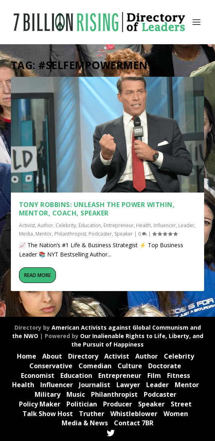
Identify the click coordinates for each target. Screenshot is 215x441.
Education (90, 225)
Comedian (95, 365)
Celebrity (66, 225)
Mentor (43, 233)
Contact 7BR (133, 422)
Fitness (178, 375)
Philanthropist (70, 233)
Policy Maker (39, 404)
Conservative (50, 365)
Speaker (123, 233)
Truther (91, 413)
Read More (37, 275)
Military (47, 394)
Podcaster (100, 233)
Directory (83, 356)
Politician (81, 404)
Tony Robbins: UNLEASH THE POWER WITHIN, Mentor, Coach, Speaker (97, 208)
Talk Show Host (48, 413)
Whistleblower (133, 413)
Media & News (85, 422)
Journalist (94, 384)
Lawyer (128, 384)
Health (143, 225)
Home (26, 356)
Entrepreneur (118, 225)
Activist (27, 225)
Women (175, 413)
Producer (117, 404)
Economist (37, 375)
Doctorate (164, 365)
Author (45, 225)
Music (75, 394)
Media (26, 233)
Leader (186, 225)
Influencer (164, 225)
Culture (130, 365)
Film (154, 375)
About (52, 356)
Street (181, 404)
